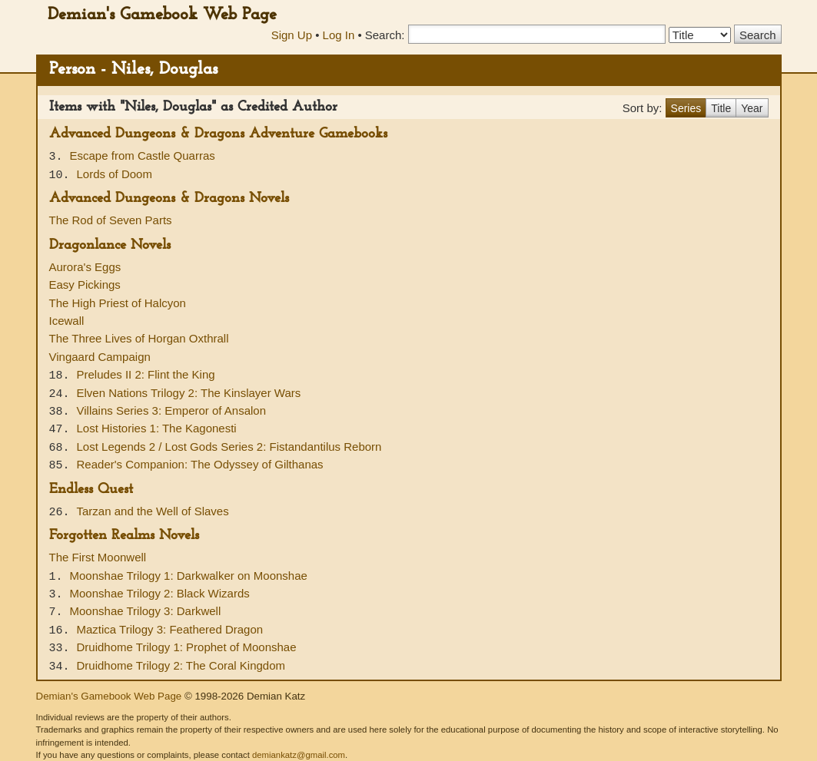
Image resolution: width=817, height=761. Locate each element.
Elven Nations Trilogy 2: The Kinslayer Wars (189, 392)
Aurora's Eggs (85, 266)
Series (686, 108)
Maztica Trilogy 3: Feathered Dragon (170, 629)
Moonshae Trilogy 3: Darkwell (145, 610)
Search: (385, 34)
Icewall (67, 320)
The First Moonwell (98, 557)
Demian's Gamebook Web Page (162, 15)
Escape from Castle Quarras (142, 155)
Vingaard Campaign (100, 356)
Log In (339, 34)
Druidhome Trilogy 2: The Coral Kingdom (181, 665)
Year (751, 108)
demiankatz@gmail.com (298, 754)
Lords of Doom (114, 173)
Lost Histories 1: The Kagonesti (157, 428)
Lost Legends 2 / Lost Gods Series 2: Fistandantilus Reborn (229, 446)
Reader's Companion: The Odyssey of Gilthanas (200, 464)
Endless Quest (91, 489)
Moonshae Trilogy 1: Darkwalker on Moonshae (188, 575)
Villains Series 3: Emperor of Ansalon (172, 410)
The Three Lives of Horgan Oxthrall (139, 338)
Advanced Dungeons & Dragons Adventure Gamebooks (218, 134)
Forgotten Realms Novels (124, 535)
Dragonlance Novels (110, 245)
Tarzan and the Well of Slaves (153, 511)
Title (721, 108)
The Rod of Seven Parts (110, 220)
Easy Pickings (85, 284)
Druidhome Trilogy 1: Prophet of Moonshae (187, 646)
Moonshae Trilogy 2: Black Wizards (160, 593)
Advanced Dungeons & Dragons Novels (169, 198)
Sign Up (291, 34)
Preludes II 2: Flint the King (146, 374)
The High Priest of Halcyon (117, 302)
